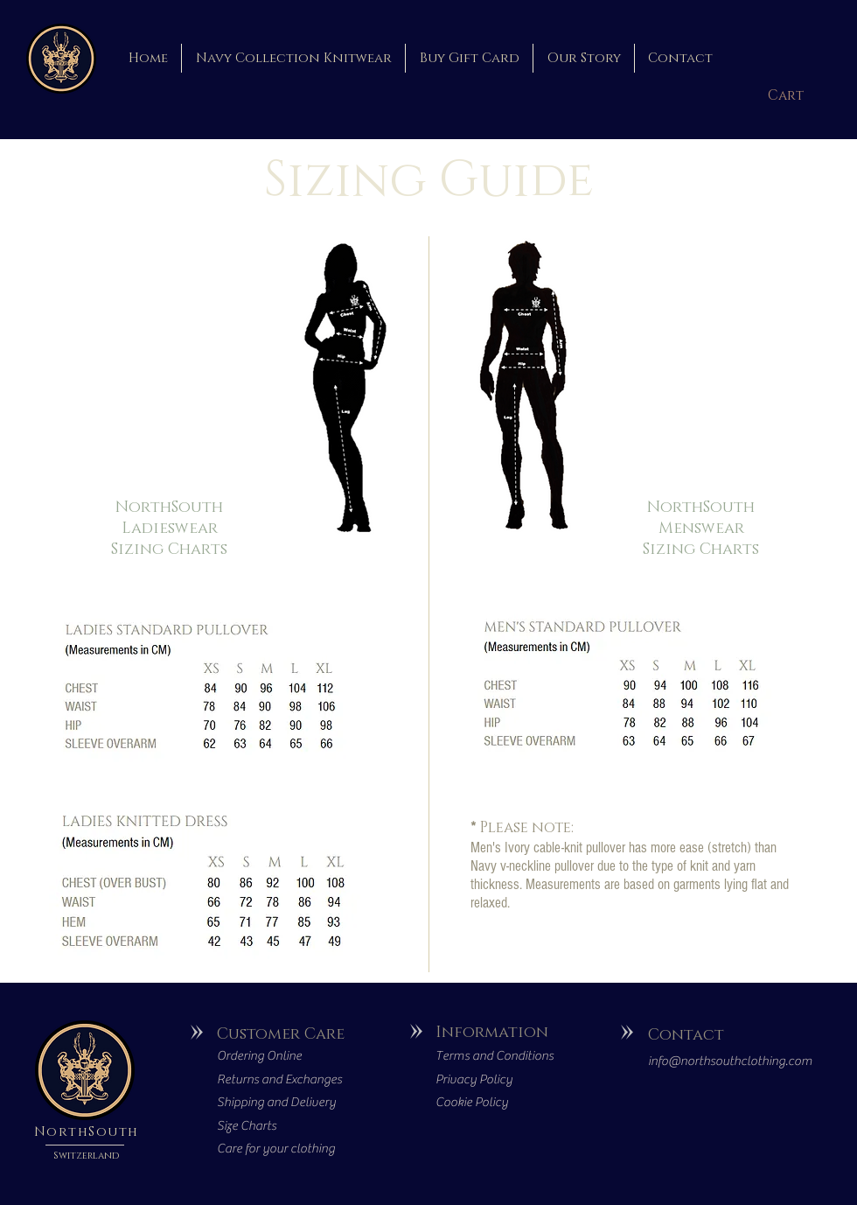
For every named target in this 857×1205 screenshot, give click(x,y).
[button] (791, 95)
